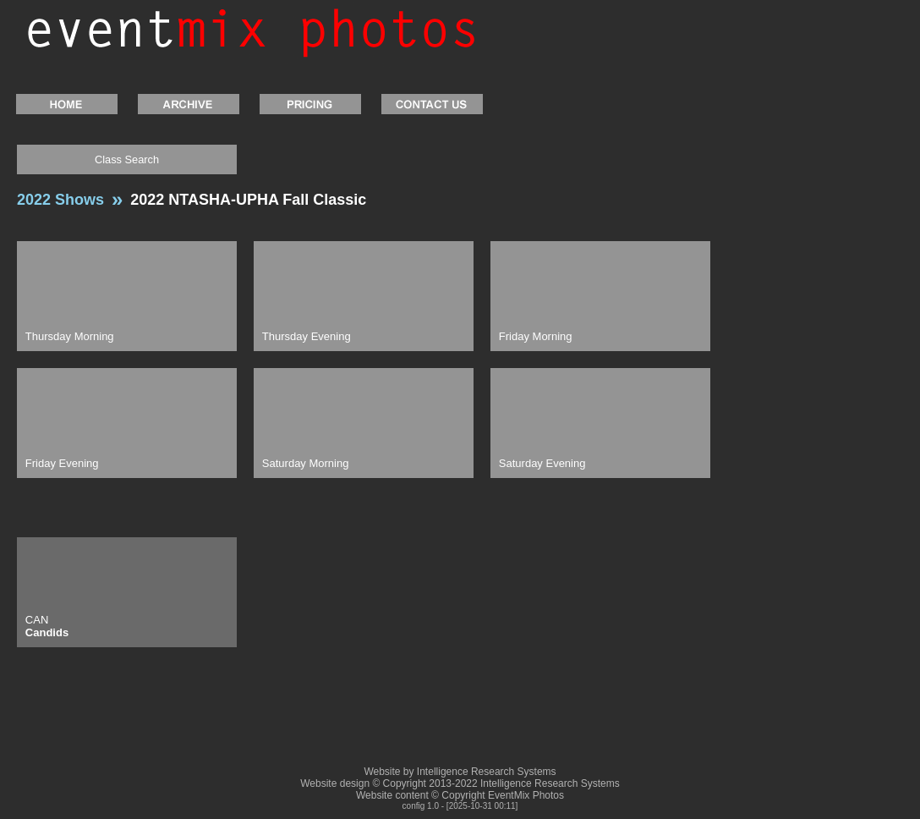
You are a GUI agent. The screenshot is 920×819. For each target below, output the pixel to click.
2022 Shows (60, 199)
